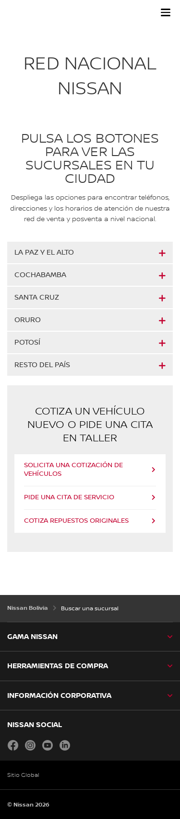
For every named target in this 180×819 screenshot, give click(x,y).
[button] (165, 12)
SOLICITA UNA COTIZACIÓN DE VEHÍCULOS (73, 469)
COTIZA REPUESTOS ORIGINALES (76, 521)
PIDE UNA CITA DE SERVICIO (69, 497)
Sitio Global (23, 775)
